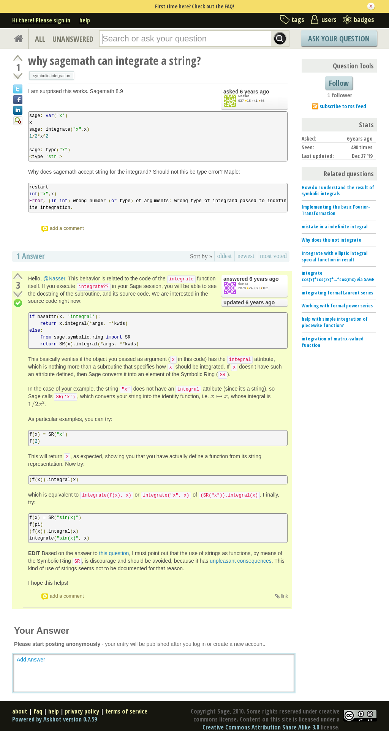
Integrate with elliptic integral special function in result (334, 256)
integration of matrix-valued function (333, 341)
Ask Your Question (339, 38)
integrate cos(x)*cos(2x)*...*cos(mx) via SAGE (338, 276)
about (19, 711)
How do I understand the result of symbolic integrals (338, 190)
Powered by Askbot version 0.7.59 (54, 719)
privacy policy (82, 711)
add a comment (67, 228)
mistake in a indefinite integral (334, 226)
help (84, 20)
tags (297, 19)
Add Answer (31, 660)
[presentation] (219, 396)
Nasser (243, 96)
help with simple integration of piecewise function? (335, 322)
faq (37, 711)
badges (364, 19)
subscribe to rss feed (342, 106)
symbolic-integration (51, 75)
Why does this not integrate (331, 239)
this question (114, 553)
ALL (40, 39)
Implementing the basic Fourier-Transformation (336, 210)
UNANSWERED (72, 39)
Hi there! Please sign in (41, 20)
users (329, 19)
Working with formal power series (337, 305)
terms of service (126, 711)
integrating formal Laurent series (337, 292)
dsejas (243, 283)
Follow (339, 83)
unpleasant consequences (241, 561)
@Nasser (54, 278)
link (284, 596)
